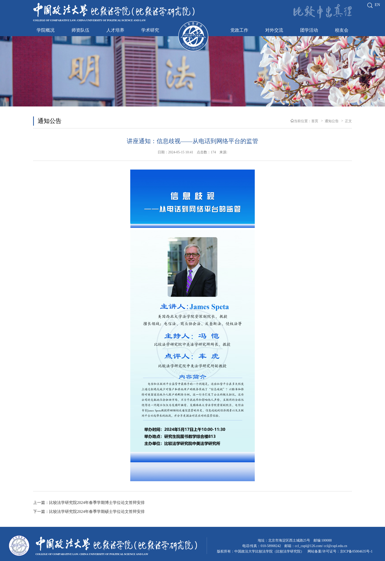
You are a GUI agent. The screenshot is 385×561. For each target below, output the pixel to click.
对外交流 (274, 30)
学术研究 (150, 30)
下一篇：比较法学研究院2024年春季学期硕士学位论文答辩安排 (89, 511)
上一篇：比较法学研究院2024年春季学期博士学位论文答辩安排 (89, 502)
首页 (314, 121)
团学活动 (309, 30)
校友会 (341, 30)
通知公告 (50, 121)
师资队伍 (80, 30)
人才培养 (115, 30)
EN (377, 4)
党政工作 (239, 30)
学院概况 (46, 30)
